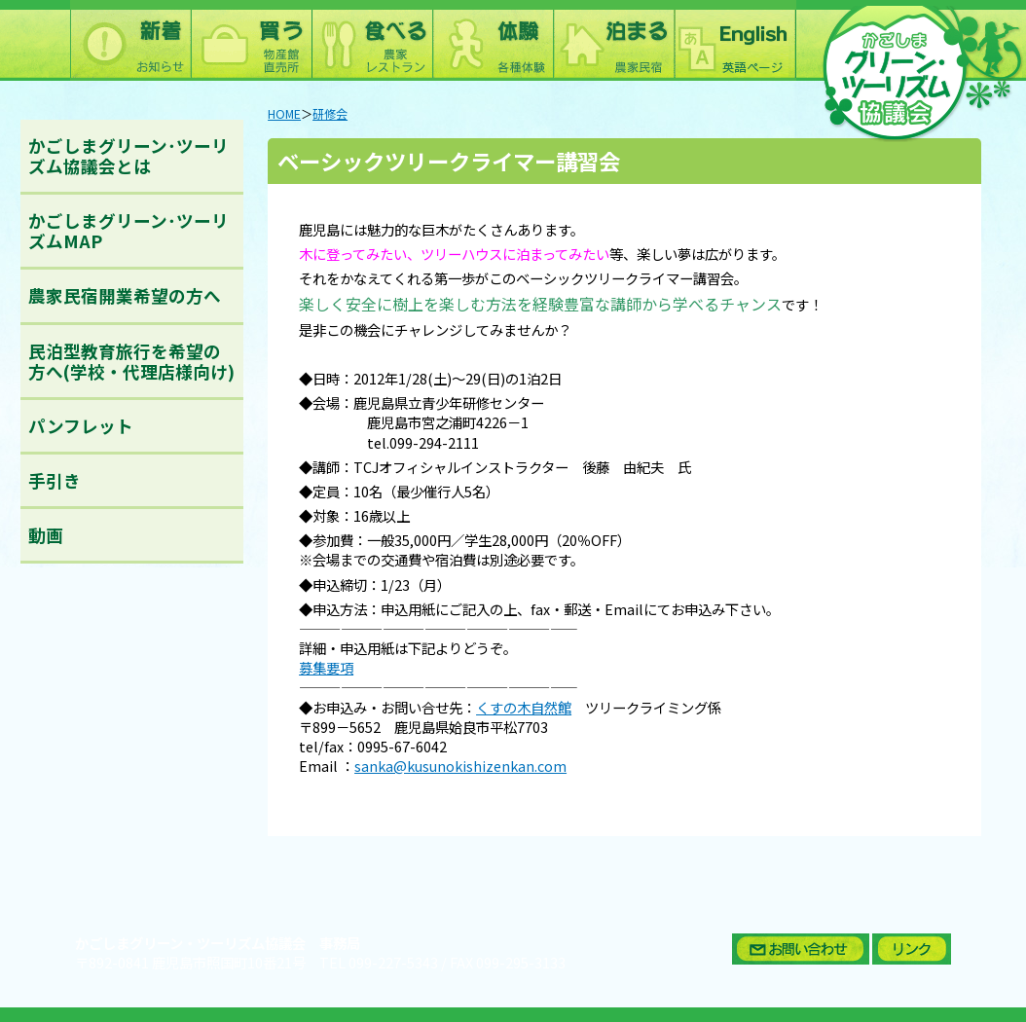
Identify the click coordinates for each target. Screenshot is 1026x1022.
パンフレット (80, 426)
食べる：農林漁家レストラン (371, 40)
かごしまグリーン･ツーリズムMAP (128, 230)
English (734, 40)
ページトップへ (981, 902)
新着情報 (130, 40)
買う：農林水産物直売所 (251, 40)
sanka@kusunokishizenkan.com (460, 765)
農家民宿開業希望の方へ (124, 295)
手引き (54, 480)
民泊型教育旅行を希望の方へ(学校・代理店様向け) (131, 361)
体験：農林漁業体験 (492, 40)
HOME (284, 114)
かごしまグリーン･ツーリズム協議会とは (128, 155)
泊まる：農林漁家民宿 (613, 40)
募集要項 (326, 667)
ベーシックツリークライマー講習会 (448, 160)
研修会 (330, 114)
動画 (45, 535)
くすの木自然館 (523, 707)
